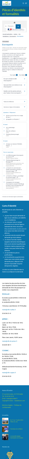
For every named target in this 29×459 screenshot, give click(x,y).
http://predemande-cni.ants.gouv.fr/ (15, 229)
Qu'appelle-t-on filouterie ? (13, 119)
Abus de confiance (11, 131)
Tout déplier (23, 75)
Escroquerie (20, 36)
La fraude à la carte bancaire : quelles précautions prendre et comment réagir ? (14, 169)
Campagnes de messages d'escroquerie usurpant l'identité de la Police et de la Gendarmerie (15, 184)
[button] (14, 80)
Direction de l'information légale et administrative (13, 196)
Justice (16, 34)
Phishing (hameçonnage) (12, 134)
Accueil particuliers (8, 34)
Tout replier (13, 75)
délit (15, 58)
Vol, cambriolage (10, 127)
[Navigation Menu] (26, 3)
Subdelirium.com (19, 403)
